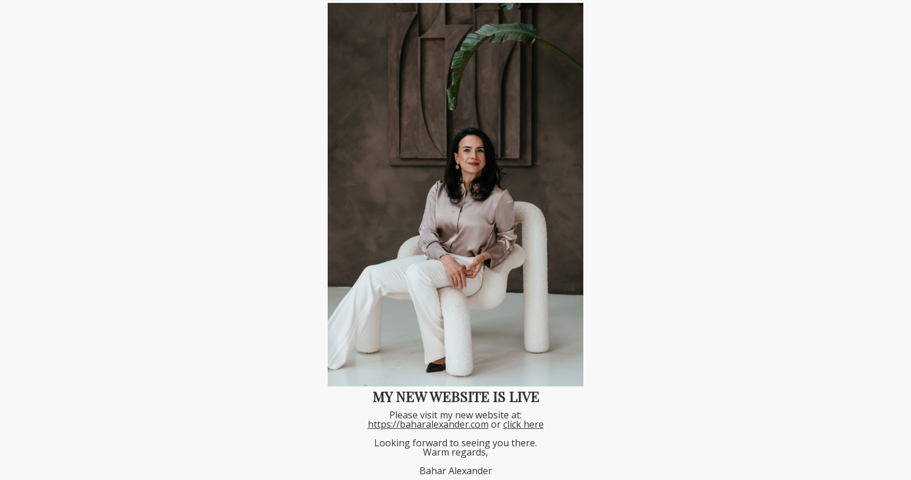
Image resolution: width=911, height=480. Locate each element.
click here (523, 424)
